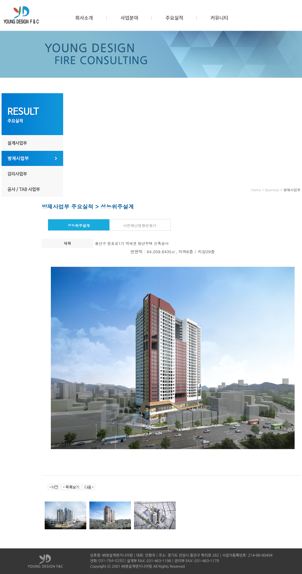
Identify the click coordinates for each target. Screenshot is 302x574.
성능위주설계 (78, 225)
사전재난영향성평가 (139, 225)
